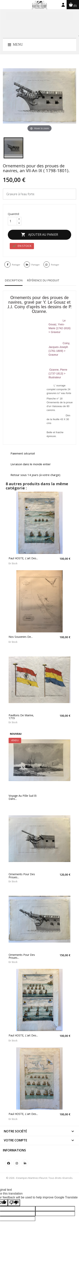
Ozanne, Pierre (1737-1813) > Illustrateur (57, 371)
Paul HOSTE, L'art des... (23, 558)
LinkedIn (25, 1163)
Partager (16, 264)
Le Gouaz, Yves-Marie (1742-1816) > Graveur (59, 326)
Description (14, 280)
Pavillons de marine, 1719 (21, 717)
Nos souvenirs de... (21, 636)
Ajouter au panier (39, 234)
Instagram (17, 1163)
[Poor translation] (14, 1202)
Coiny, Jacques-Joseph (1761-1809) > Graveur (59, 349)
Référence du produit (43, 280)
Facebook (8, 1163)
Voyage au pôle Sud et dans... (23, 797)
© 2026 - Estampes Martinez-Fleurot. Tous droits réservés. (39, 1178)
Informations (14, 1150)
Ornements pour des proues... (22, 876)
